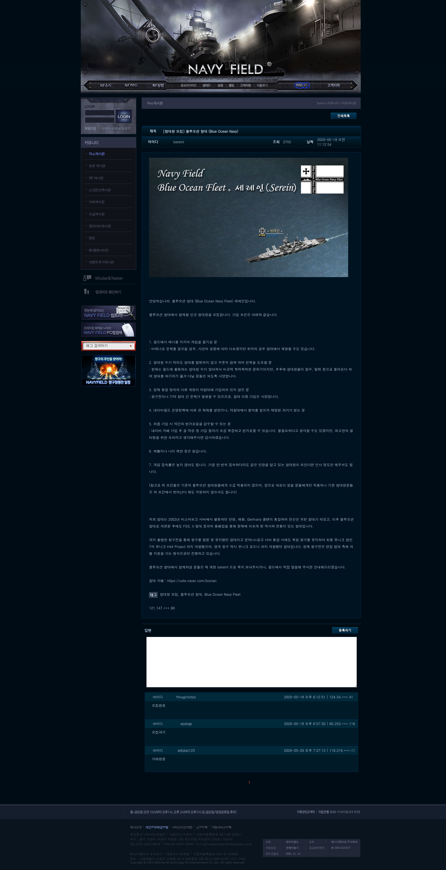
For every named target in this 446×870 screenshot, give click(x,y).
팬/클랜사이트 (99, 250)
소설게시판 (96, 213)
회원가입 (90, 128)
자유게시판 (96, 153)
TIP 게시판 (96, 177)
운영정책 (201, 827)
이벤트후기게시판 (101, 261)
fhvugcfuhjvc (186, 696)
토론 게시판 (97, 165)
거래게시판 (96, 201)
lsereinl (178, 141)
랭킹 (92, 237)
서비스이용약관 (182, 827)
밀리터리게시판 (100, 225)
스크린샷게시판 (100, 189)
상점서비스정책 (221, 827)
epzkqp (186, 723)
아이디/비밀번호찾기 (116, 128)
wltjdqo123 (186, 750)
